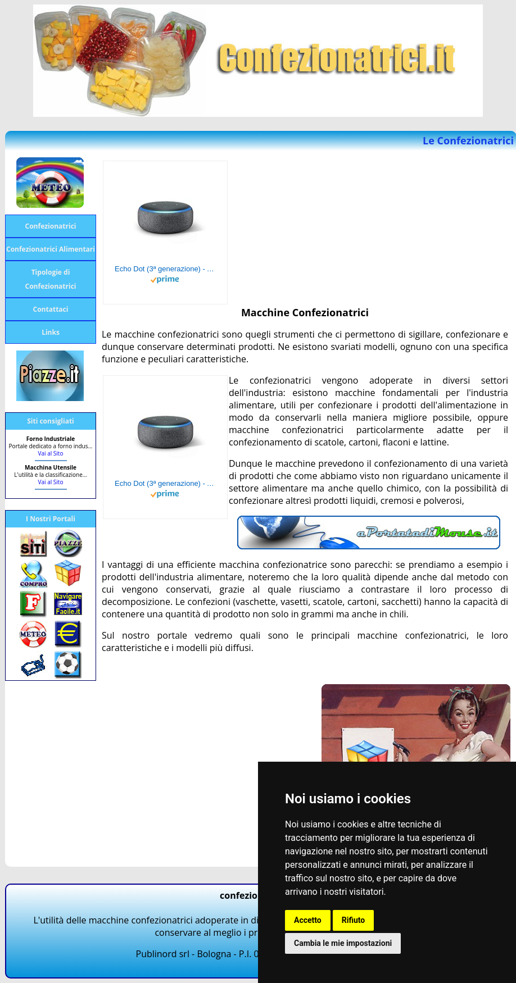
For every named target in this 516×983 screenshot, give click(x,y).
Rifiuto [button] (353, 920)
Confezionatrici (50, 226)
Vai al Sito (51, 453)
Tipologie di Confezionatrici (50, 279)
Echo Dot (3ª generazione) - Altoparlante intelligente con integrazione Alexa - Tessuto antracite (165, 269)
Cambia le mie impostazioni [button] (343, 943)
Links (51, 332)
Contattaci (51, 309)
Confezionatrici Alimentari (50, 249)
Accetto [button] (308, 920)
